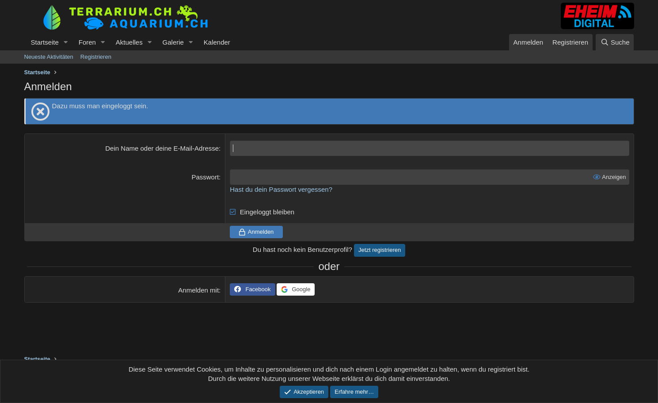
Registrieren (95, 56)
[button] (66, 42)
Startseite (45, 42)
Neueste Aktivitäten (48, 56)
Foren (87, 42)
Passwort (205, 177)
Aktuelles (129, 42)
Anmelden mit (198, 290)
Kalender (217, 42)
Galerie (173, 42)
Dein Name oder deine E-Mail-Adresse (162, 148)
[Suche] (615, 42)
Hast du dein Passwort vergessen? (281, 189)
